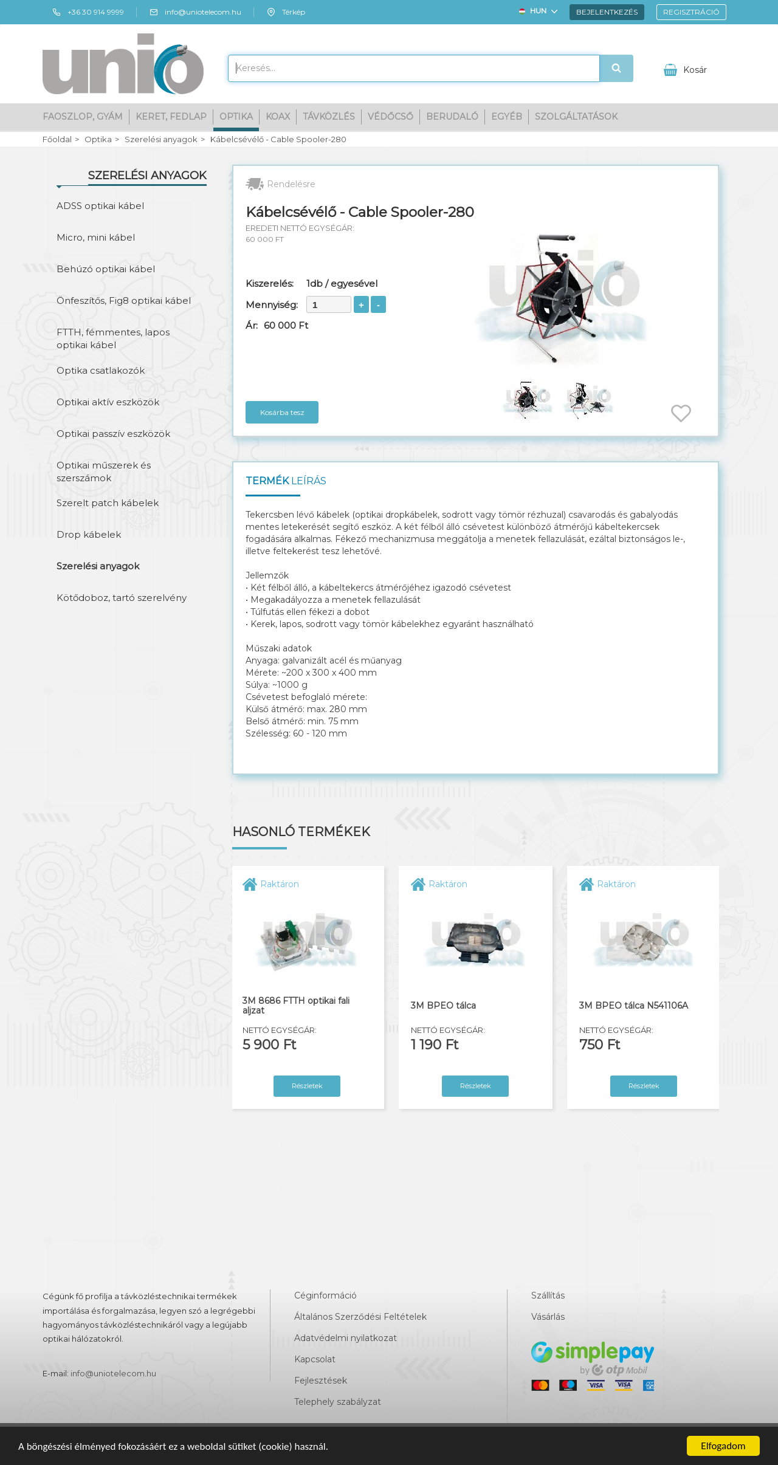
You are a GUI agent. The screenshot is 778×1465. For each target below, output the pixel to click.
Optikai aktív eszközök (108, 402)
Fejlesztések (320, 1380)
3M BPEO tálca (443, 1005)
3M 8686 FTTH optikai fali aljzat (296, 1006)
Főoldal (57, 139)
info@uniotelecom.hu (195, 12)
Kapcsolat (315, 1359)
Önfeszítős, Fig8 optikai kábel (124, 300)
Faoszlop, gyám (83, 116)
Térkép (285, 12)
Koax (278, 116)
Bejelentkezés (607, 11)
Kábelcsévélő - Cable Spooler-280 (278, 139)
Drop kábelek (89, 534)
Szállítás (548, 1295)
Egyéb (506, 116)
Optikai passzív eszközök (113, 433)
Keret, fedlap (171, 116)
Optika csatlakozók (101, 370)
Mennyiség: (272, 304)
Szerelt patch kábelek (108, 503)
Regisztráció (691, 11)
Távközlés (329, 116)
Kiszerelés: (270, 283)
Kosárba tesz (282, 412)
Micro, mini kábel (96, 237)
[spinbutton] (328, 304)
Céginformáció (325, 1295)
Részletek (307, 1086)
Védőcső (390, 116)
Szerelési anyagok (161, 139)
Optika (236, 116)
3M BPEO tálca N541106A (633, 1005)
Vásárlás (548, 1316)
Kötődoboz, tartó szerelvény (122, 597)
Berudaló (452, 116)
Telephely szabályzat (337, 1401)
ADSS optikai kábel (100, 205)
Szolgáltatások (576, 116)
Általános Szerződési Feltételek (360, 1316)
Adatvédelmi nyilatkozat (345, 1338)
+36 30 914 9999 (88, 12)
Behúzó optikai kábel (106, 269)
